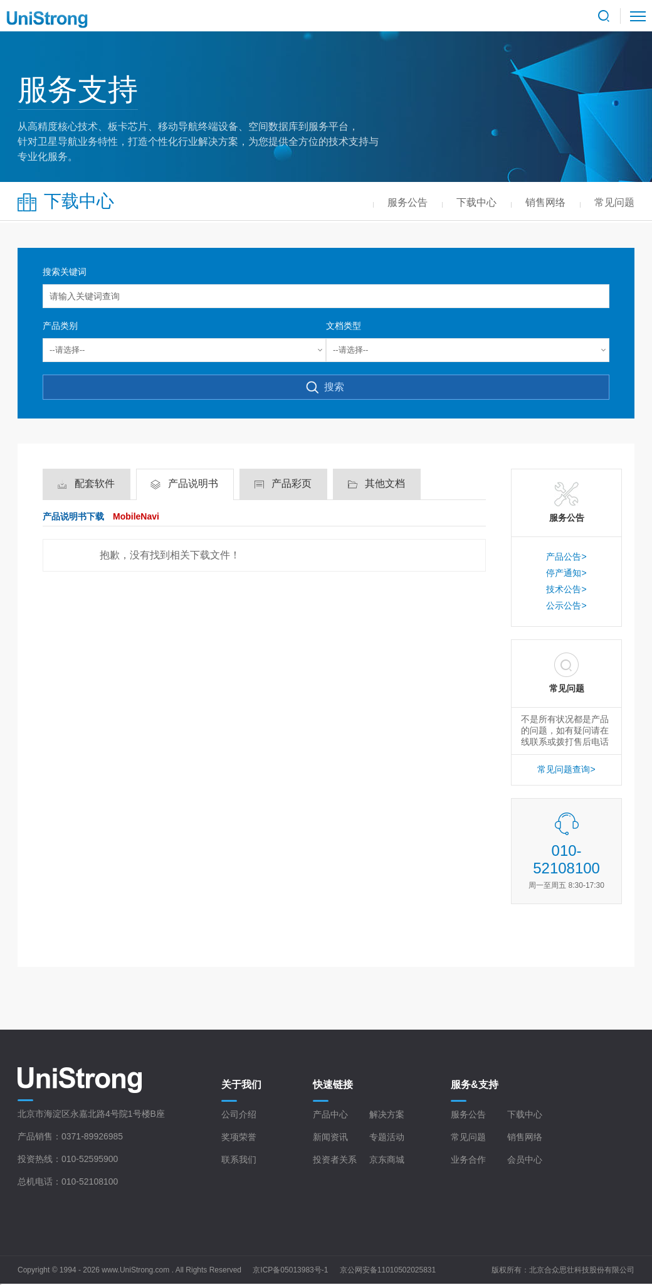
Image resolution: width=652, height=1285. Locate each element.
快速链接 (333, 1084)
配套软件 (95, 483)
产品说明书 (193, 483)
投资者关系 (335, 1159)
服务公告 (468, 1114)
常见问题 (468, 1137)
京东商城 (386, 1159)
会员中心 (524, 1159)
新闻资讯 (330, 1137)
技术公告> (566, 589)
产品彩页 (291, 483)
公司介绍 (238, 1114)
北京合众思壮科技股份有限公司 (581, 1270)
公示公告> (566, 605)
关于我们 (241, 1084)
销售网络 (524, 1137)
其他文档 (385, 483)
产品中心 (330, 1114)
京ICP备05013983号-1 (290, 1270)
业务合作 (468, 1159)
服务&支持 (474, 1084)
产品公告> (566, 557)
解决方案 (386, 1114)
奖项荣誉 (238, 1137)
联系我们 (238, 1159)
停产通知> (566, 573)
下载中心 (524, 1114)
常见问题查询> (566, 769)
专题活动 (386, 1137)
